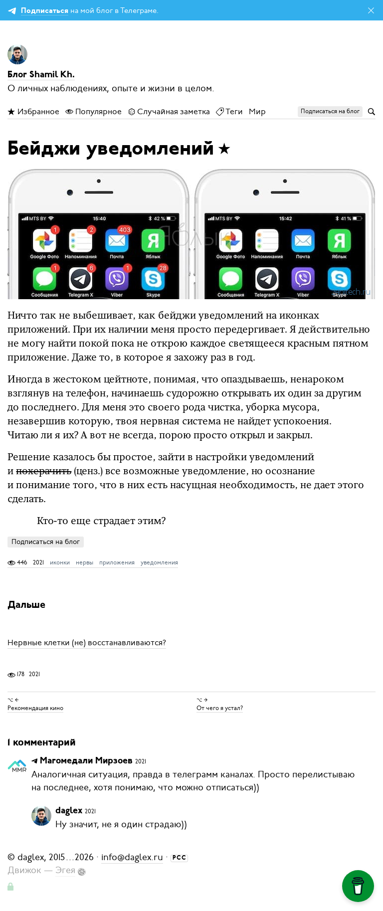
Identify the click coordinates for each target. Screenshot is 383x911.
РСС (180, 858)
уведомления (159, 562)
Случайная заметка (169, 111)
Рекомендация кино (35, 708)
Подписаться (44, 11)
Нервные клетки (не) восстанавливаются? (86, 642)
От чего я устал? (219, 708)
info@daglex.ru (132, 857)
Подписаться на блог (45, 542)
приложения (117, 562)
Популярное (93, 111)
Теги (229, 111)
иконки (60, 562)
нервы (84, 562)
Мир (257, 111)
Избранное (33, 111)
